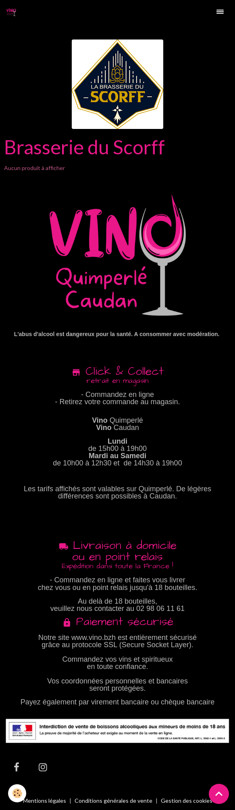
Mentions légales (44, 800)
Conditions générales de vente (113, 800)
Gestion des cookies (186, 801)
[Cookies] (17, 793)
